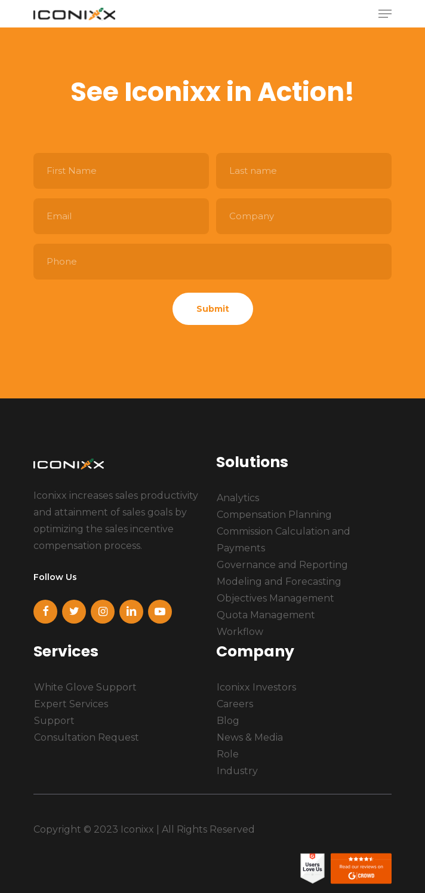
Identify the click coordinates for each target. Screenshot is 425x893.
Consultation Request (86, 737)
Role (228, 754)
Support (54, 720)
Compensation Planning (274, 514)
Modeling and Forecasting (279, 581)
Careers (235, 704)
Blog (228, 720)
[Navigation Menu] (385, 14)
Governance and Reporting (282, 564)
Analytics (238, 498)
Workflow (240, 631)
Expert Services (71, 704)
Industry (237, 771)
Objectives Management (275, 598)
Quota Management (266, 615)
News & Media (250, 737)
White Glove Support (85, 687)
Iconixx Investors (256, 687)
